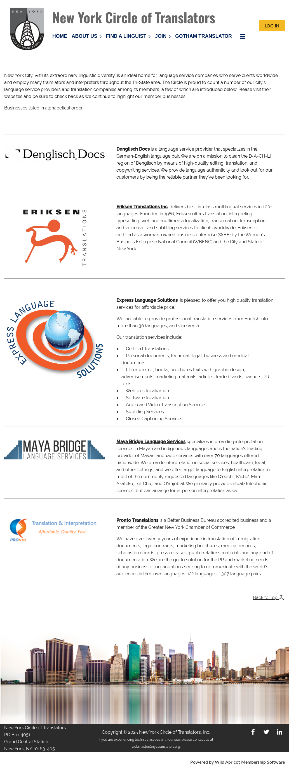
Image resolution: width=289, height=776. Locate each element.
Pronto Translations (137, 520)
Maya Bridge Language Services (150, 441)
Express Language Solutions (147, 300)
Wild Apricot (227, 762)
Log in (272, 25)
